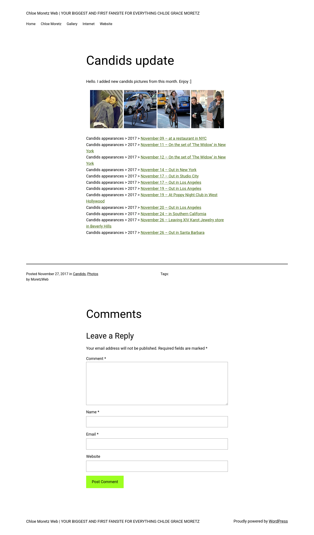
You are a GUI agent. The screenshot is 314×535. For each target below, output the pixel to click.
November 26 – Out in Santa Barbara (173, 232)
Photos (92, 274)
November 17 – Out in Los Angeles (171, 182)
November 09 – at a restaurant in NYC (173, 138)
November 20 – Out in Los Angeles (171, 207)
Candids (79, 274)
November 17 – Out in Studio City (170, 176)
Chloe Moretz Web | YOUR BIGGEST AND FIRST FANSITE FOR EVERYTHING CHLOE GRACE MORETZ (113, 13)
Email (92, 434)
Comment (96, 358)
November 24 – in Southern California (173, 213)
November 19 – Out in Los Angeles (171, 188)
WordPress (278, 521)
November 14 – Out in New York (168, 169)
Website (93, 456)
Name (92, 412)
